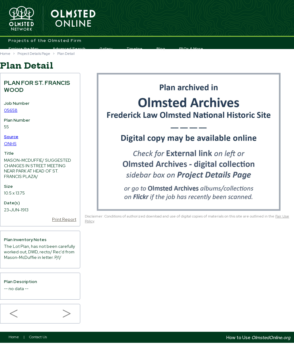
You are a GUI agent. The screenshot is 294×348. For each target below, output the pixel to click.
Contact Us (38, 337)
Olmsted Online (73, 19)
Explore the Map (24, 48)
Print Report (64, 219)
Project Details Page (33, 53)
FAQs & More (191, 48)
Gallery (106, 48)
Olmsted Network (21, 18)
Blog (160, 48)
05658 (10, 110)
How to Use (258, 337)
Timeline (134, 48)
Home (5, 53)
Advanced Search (69, 48)
